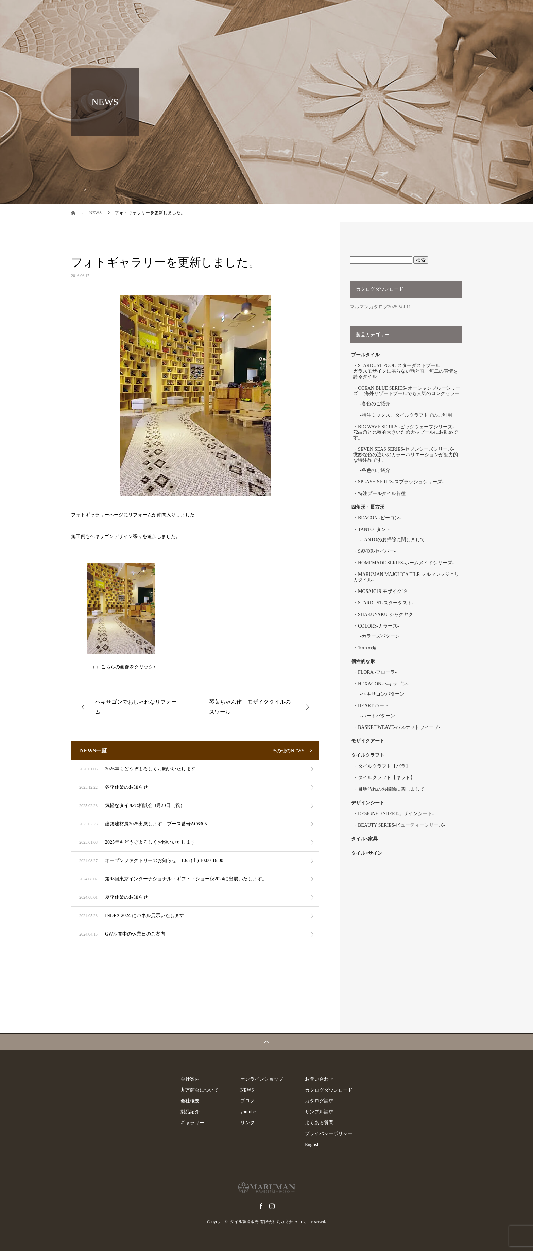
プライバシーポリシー (329, 1133)
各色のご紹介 (376, 403)
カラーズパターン (381, 636)
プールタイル (365, 354)
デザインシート (367, 802)
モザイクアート (367, 740)
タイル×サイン (366, 853)
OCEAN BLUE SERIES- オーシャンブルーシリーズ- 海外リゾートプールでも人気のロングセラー (406, 390)
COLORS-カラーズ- (378, 626)
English (490, 11)
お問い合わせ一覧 (387, 11)
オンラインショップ (330, 11)
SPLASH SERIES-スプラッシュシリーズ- (401, 481)
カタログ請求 (319, 1100)
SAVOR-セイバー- (377, 551)
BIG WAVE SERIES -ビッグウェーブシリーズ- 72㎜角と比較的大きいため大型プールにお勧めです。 (406, 432)
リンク (247, 1122)
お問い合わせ (319, 1079)
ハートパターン (378, 715)
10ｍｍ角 (367, 647)
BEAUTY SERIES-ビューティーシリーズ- (401, 825)
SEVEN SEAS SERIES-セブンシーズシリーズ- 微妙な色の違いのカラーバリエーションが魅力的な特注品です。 (406, 455)
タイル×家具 (364, 838)
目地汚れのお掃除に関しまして (391, 789)
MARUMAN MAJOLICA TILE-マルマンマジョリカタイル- (406, 577)
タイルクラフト (370, 755)
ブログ (460, 11)
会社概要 (190, 1100)
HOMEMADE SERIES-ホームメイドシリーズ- (406, 562)
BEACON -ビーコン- (379, 517)
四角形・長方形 (367, 507)
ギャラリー (281, 11)
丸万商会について (199, 1090)
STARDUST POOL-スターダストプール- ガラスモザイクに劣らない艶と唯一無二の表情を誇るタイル (405, 371)
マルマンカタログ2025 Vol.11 (380, 306)
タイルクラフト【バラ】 (384, 766)
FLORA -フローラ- (377, 672)
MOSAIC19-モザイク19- (383, 591)
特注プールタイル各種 (382, 493)
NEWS (429, 11)
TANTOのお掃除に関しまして (393, 539)
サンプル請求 (319, 1111)
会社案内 (208, 11)
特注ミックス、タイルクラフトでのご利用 (407, 415)
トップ (175, 11)
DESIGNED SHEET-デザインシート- (396, 813)
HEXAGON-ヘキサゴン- (383, 683)
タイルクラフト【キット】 (386, 777)
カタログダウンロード (329, 1090)
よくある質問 (319, 1122)
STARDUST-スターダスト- (385, 602)
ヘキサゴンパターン (383, 694)
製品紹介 (243, 11)
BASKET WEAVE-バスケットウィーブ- (399, 727)
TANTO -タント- (375, 529)
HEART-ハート (373, 705)
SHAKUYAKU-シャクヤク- (386, 614)
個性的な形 (363, 661)
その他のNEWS (288, 750)
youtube (248, 1111)
